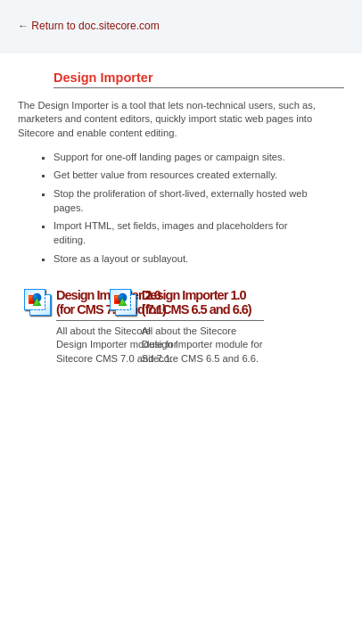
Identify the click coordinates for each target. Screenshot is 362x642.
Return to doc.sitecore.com (95, 26)
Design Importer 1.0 (196, 302)
